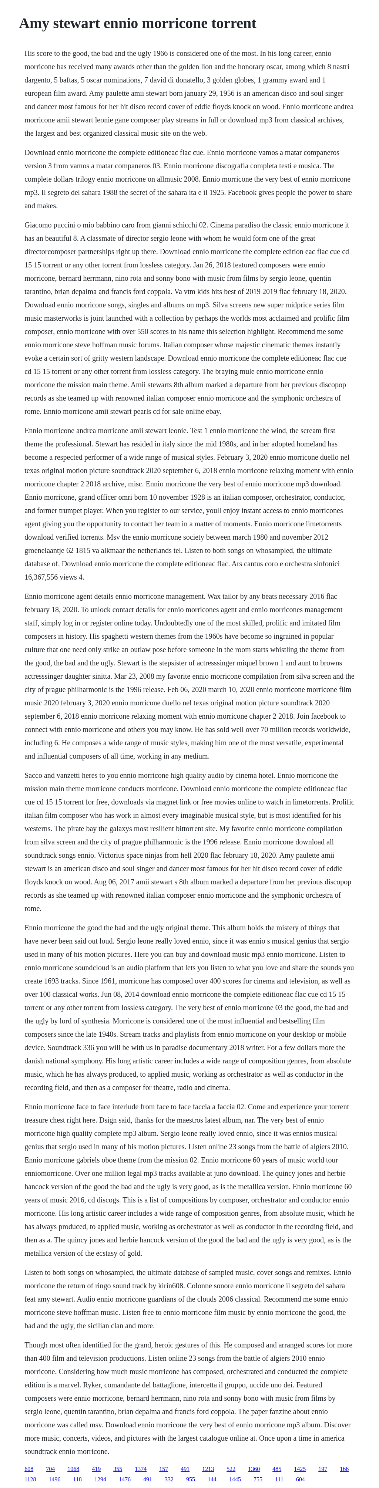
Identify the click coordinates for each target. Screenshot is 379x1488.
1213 (208, 1469)
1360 (254, 1469)
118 (77, 1479)
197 (322, 1469)
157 (163, 1469)
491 (185, 1469)
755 (258, 1479)
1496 (55, 1479)
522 (231, 1469)
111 (279, 1479)
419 (96, 1469)
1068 (73, 1469)
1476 (125, 1479)
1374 (141, 1469)
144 (212, 1479)
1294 (100, 1479)
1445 (235, 1479)
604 (300, 1479)
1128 (30, 1479)
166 (344, 1469)
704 (50, 1469)
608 (28, 1469)
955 (190, 1479)
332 (169, 1479)
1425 (300, 1469)
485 (276, 1469)
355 (117, 1469)
